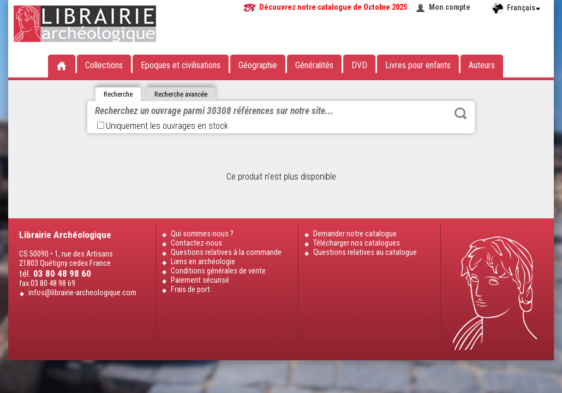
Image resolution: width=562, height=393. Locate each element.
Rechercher (460, 113)
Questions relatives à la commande (226, 252)
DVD (359, 65)
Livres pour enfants (418, 65)
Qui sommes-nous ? (202, 234)
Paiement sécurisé (200, 280)
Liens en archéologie (203, 261)
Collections (104, 65)
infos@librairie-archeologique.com (82, 292)
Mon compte (449, 7)
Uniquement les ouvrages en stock (162, 126)
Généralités (314, 65)
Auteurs (482, 65)
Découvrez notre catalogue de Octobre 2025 (333, 7)
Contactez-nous (196, 243)
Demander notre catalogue (355, 234)
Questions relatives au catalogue (365, 252)
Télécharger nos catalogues (356, 243)
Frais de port (190, 289)
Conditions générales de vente (218, 271)
